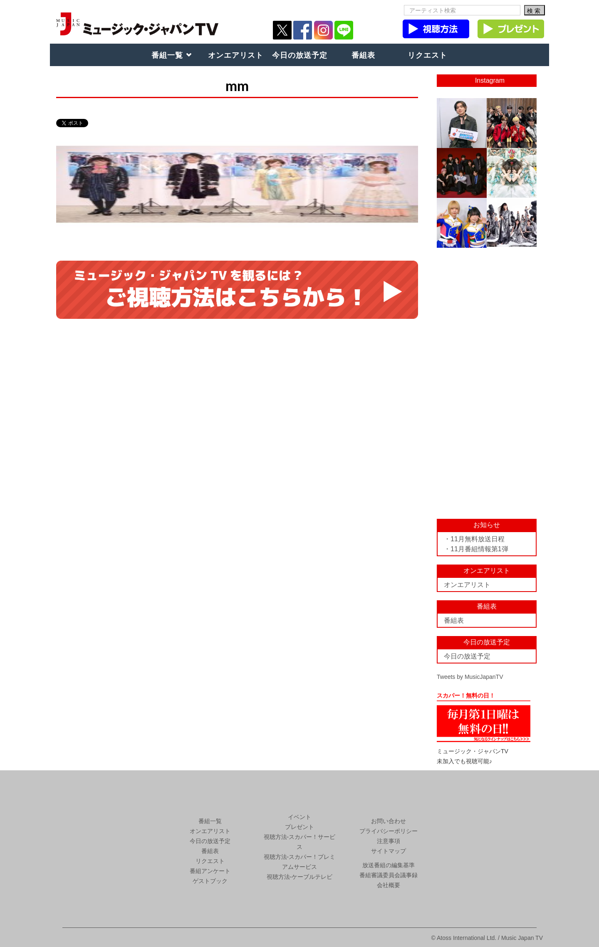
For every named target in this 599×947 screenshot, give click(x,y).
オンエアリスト (235, 54)
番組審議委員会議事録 (388, 875)
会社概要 (388, 885)
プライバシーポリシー (388, 831)
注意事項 (388, 841)
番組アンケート (210, 871)
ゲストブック (210, 881)
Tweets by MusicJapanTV (470, 676)
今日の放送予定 (299, 54)
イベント (299, 817)
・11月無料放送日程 (474, 539)
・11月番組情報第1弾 (476, 548)
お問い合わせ (388, 821)
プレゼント (299, 827)
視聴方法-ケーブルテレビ (300, 876)
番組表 (363, 54)
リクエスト (427, 54)
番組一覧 (167, 54)
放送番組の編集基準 (388, 865)
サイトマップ (388, 851)
